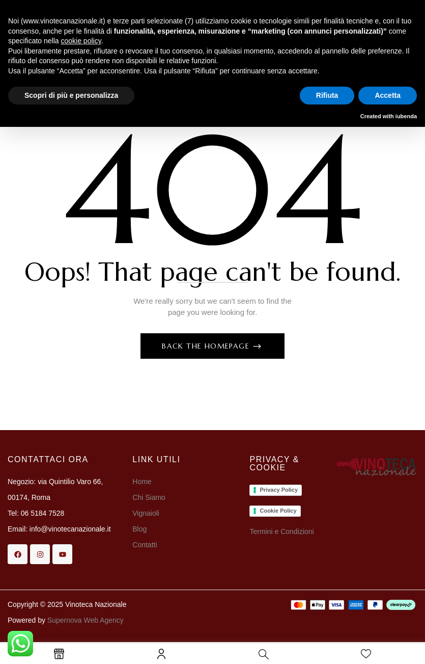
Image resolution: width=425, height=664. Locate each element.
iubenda (406, 116)
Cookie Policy (278, 511)
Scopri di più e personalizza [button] (71, 95)
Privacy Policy (279, 490)
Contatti (144, 545)
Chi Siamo (149, 497)
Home (141, 481)
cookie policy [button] (81, 41)
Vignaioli (145, 513)
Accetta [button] (388, 95)
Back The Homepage (207, 346)
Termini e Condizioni (281, 531)
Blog (139, 529)
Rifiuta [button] (327, 95)
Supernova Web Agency (85, 620)
